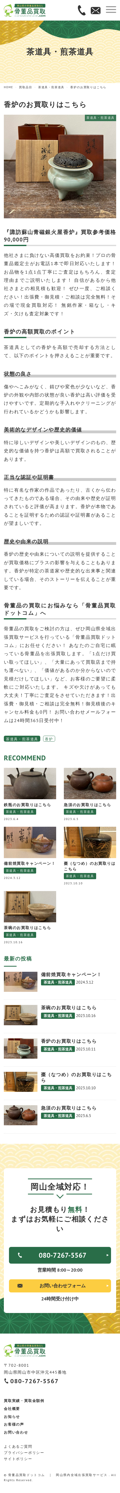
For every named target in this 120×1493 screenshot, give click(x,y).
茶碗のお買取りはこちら (27, 927)
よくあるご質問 (18, 1446)
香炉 (49, 739)
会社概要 (12, 1408)
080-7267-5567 (62, 1255)
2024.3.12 (12, 878)
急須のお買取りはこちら (87, 804)
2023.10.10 (73, 883)
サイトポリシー (18, 1458)
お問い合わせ (16, 1432)
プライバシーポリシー (24, 1452)
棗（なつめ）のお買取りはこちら (90, 866)
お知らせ (12, 1416)
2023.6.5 (71, 819)
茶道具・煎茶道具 (22, 739)
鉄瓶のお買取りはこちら (27, 804)
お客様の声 (14, 1424)
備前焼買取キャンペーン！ (30, 863)
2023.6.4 (11, 819)
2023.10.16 (13, 942)
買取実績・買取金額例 (24, 1400)
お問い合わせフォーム (62, 1286)
